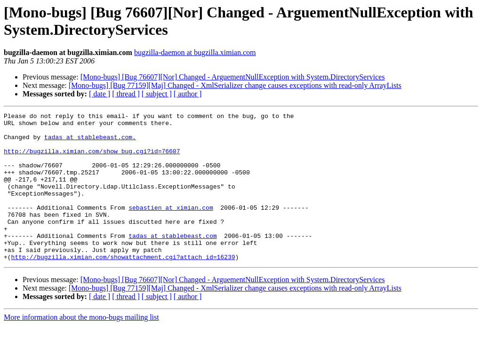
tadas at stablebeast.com (173, 261)
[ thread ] (126, 94)
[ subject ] (157, 94)
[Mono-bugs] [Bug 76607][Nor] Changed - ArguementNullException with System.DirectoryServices (232, 77)
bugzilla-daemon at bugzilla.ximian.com (195, 52)
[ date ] (99, 94)
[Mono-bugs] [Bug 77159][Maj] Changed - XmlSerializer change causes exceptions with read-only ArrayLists (235, 85)
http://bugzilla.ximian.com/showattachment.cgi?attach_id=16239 (123, 286)
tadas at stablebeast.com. (90, 142)
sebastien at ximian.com (171, 227)
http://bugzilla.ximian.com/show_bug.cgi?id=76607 (92, 159)
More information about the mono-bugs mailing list (81, 347)
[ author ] (188, 94)
